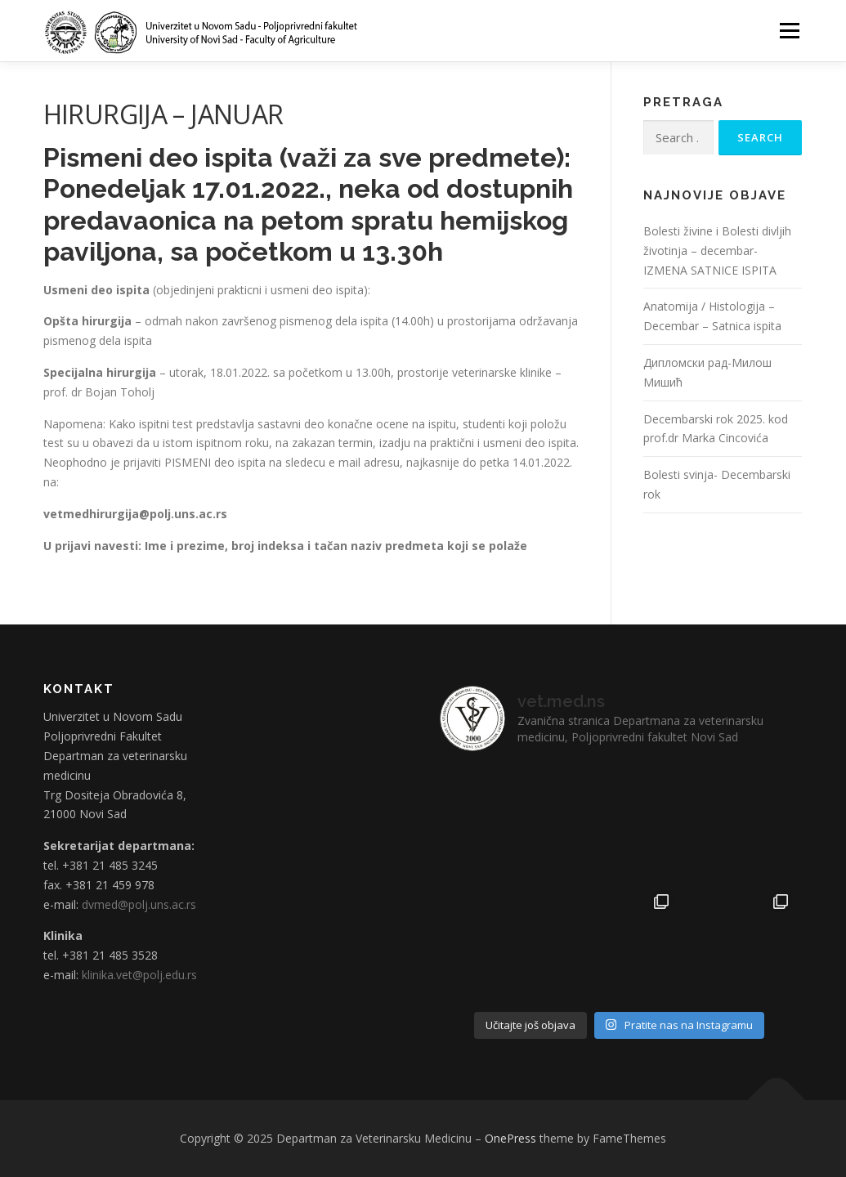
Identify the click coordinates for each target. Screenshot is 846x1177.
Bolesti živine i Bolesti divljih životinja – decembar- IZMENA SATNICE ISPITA (717, 250)
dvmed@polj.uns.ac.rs (139, 904)
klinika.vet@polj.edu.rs (139, 974)
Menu (789, 30)
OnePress (510, 1138)
